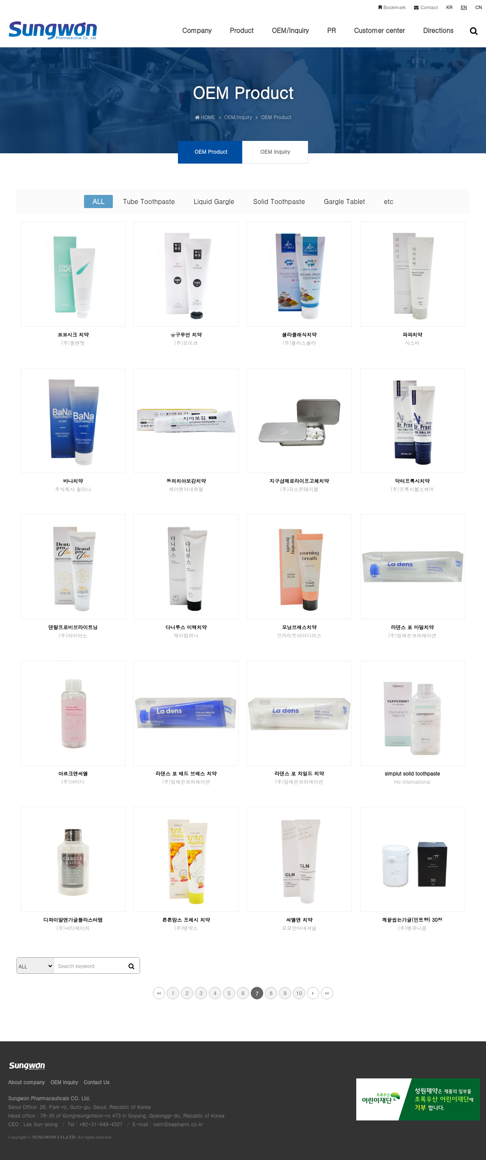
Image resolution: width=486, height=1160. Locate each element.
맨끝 (327, 993)
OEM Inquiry (64, 1081)
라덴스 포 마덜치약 (412, 631)
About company (26, 1081)
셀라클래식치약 (299, 338)
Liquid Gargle (214, 201)
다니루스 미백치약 (185, 631)
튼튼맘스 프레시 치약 (185, 923)
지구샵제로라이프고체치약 (299, 484)
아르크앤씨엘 (73, 777)
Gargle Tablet (344, 201)
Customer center (379, 36)
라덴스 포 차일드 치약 (299, 777)
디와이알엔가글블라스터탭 (73, 923)
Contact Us (97, 1081)
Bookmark (392, 7)
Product (241, 36)
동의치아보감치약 (185, 484)
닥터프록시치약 (412, 484)
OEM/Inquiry (290, 36)
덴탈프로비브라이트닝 (73, 631)
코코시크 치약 (73, 338)
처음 (159, 993)
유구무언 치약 (185, 338)
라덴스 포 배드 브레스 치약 (185, 777)
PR (331, 36)
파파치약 (412, 338)
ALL (98, 201)
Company (197, 36)
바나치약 (73, 484)
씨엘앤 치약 (299, 923)
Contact (426, 7)
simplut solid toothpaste (412, 777)
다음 (313, 993)
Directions (438, 36)
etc (388, 201)
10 (299, 993)
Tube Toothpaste (149, 201)
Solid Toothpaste (279, 201)
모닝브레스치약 (299, 631)
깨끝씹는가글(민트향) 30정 (412, 923)
